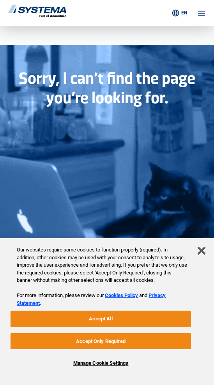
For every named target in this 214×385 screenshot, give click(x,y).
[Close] (201, 250)
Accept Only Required (101, 341)
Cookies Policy (121, 295)
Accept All (100, 319)
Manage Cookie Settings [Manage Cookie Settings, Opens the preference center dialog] (101, 363)
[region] (107, 311)
